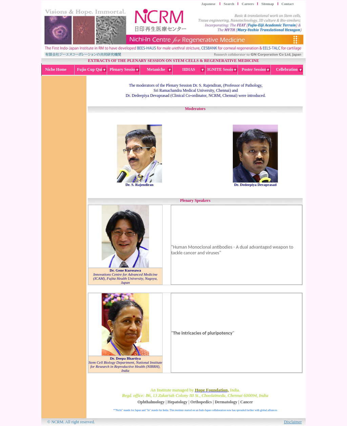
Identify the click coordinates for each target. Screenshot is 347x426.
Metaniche (159, 69)
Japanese (208, 4)
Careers (248, 4)
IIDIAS (193, 69)
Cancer (246, 402)
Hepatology (177, 402)
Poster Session (256, 69)
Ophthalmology (151, 402)
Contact (288, 4)
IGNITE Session (222, 69)
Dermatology (226, 402)
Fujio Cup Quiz (91, 69)
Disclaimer (293, 422)
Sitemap (267, 4)
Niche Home (57, 69)
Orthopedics (201, 402)
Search (229, 4)
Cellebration (289, 69)
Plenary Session (124, 69)
